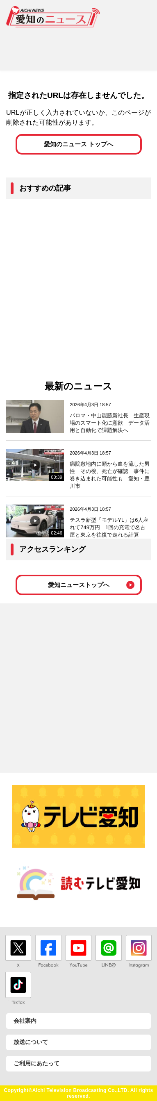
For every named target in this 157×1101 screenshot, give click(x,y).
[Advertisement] (78, 45)
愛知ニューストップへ (78, 584)
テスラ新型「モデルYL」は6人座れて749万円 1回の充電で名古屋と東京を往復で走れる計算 (109, 527)
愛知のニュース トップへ (78, 144)
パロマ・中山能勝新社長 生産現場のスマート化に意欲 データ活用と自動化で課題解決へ (110, 422)
